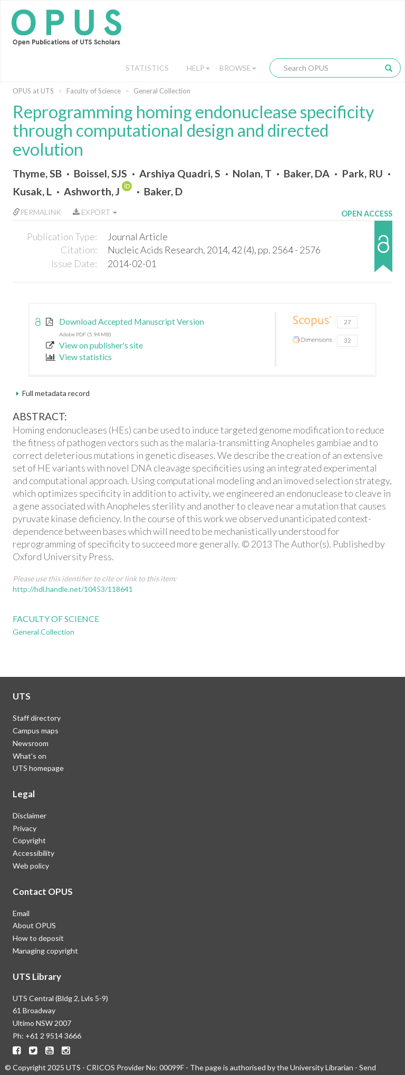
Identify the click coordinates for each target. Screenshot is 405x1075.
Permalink (37, 212)
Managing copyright (45, 950)
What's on (29, 755)
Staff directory (37, 717)
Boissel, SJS (100, 173)
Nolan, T (252, 173)
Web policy (31, 865)
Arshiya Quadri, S (179, 173)
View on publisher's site (94, 345)
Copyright (29, 840)
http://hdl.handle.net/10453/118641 (73, 588)
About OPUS (34, 925)
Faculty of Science (93, 91)
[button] (366, 251)
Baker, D (163, 191)
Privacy (24, 828)
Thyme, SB (37, 173)
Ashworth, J (92, 191)
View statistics (79, 357)
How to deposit (38, 937)
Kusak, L (32, 191)
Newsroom (31, 743)
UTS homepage (38, 767)
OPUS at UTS (33, 91)
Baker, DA (307, 173)
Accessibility (33, 852)
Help (198, 67)
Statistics (147, 67)
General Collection (161, 91)
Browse (237, 67)
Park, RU (362, 173)
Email (21, 913)
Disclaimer (29, 815)
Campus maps (36, 730)
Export (95, 212)
